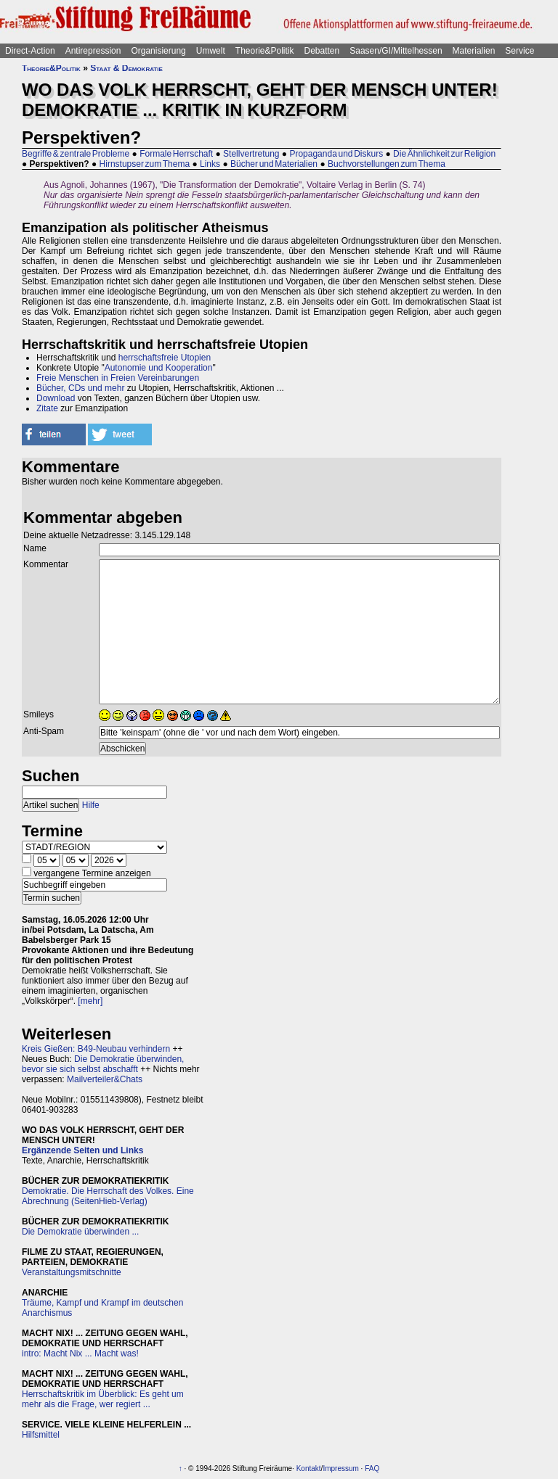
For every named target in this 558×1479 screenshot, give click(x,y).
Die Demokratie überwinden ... (80, 1232)
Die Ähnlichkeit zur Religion (444, 154)
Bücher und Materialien (274, 164)
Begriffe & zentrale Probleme (75, 154)
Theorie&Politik (264, 51)
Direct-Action (30, 51)
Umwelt (210, 51)
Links (210, 164)
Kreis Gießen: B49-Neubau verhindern (96, 1049)
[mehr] (90, 1001)
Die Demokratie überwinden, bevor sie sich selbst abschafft (103, 1064)
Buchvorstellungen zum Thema (386, 164)
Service (519, 51)
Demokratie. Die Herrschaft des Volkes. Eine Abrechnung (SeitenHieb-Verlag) (108, 1196)
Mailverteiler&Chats (104, 1079)
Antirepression (93, 51)
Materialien (474, 51)
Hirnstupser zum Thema (145, 164)
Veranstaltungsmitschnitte (71, 1272)
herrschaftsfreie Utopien (164, 358)
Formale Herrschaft (176, 154)
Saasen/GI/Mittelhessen (395, 51)
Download (55, 398)
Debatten (322, 51)
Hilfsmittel (41, 1435)
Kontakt (308, 1468)
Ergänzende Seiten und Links (82, 1150)
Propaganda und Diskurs (336, 154)
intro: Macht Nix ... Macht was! (80, 1353)
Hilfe (91, 805)
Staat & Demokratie (126, 68)
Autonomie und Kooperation (159, 368)
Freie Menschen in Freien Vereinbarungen (117, 378)
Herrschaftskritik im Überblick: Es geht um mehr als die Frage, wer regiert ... (103, 1399)
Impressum (340, 1468)
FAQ (372, 1468)
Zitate (47, 408)
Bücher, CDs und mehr (80, 388)
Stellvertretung (251, 154)
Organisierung (158, 51)
